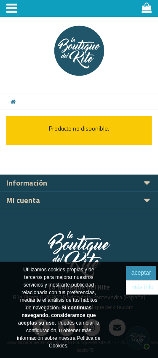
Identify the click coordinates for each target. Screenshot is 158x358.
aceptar (141, 272)
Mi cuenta (23, 200)
